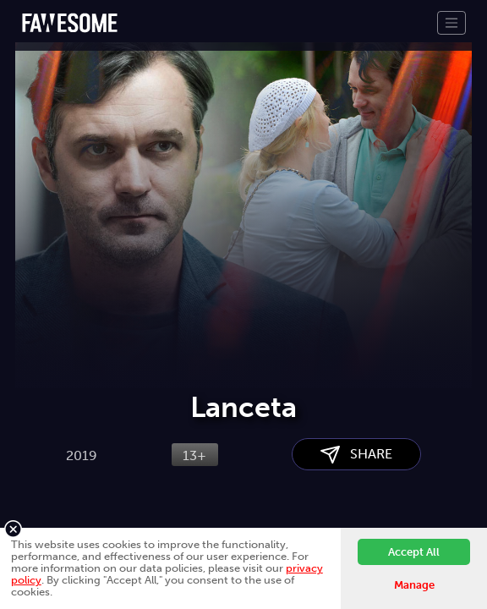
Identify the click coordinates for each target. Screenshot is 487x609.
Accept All (414, 552)
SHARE (356, 455)
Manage (414, 585)
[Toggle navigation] (451, 23)
